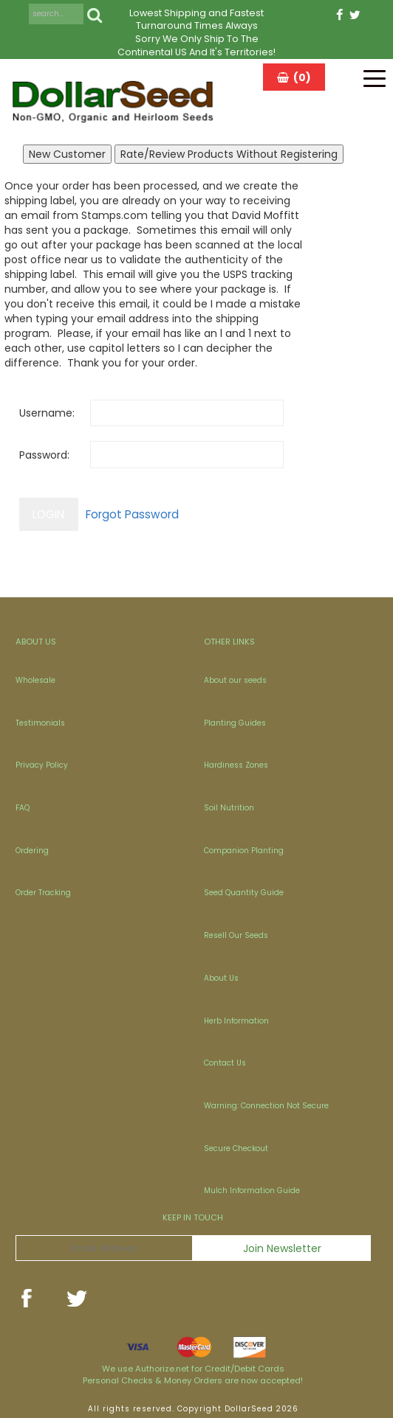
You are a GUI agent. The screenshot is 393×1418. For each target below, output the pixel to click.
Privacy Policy (42, 765)
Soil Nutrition (229, 807)
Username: (47, 413)
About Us (221, 978)
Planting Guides (235, 723)
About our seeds (235, 680)
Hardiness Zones (236, 765)
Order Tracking (43, 892)
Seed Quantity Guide (244, 892)
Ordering (32, 850)
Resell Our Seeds (236, 935)
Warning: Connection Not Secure (266, 1105)
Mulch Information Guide (252, 1190)
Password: (44, 455)
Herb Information (236, 1020)
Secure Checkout (236, 1148)
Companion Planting (244, 850)
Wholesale (35, 680)
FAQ (23, 807)
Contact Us (225, 1062)
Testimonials (40, 723)
